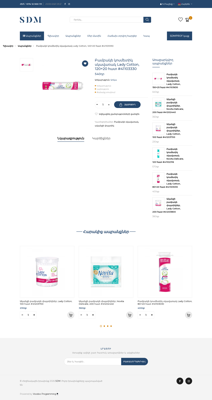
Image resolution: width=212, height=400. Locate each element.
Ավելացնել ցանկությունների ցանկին (118, 114)
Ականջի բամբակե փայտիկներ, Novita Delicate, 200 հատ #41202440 (101, 302)
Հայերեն (184, 4)
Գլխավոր (53, 35)
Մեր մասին (94, 35)
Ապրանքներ (32, 35)
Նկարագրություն (70, 138)
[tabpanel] (47, 282)
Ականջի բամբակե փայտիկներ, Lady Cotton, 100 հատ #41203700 (46, 302)
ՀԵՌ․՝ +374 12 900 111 (31, 4)
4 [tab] (111, 326)
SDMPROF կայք (179, 35)
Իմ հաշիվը (166, 4)
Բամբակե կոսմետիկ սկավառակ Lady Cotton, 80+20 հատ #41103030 (165, 302)
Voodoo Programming (45, 394)
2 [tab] (104, 326)
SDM (58, 381)
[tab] (71, 141)
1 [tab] (101, 326)
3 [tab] (107, 326)
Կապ (146, 35)
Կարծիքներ (101, 138)
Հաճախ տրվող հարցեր (122, 35)
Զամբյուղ (129, 104)
